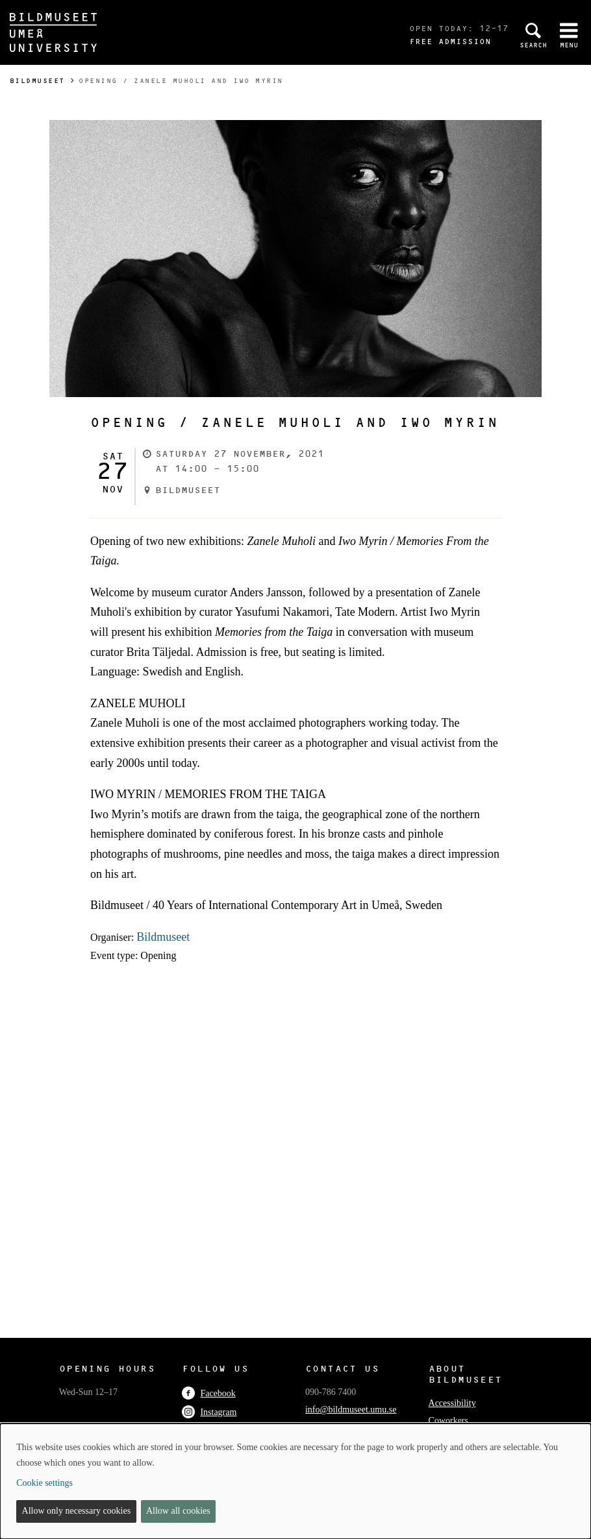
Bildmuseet (37, 80)
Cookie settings (44, 1483)
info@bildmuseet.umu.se (350, 1409)
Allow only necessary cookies (76, 1511)
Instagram (209, 1412)
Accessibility (452, 1403)
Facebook (208, 1393)
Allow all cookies (178, 1511)
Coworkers (448, 1420)
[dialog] (295, 1481)
